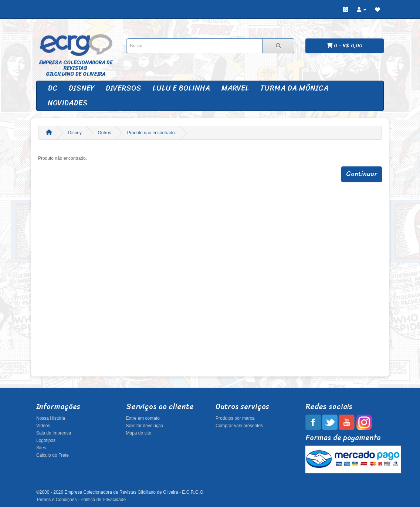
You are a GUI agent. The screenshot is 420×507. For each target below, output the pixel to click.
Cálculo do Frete (52, 455)
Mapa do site (139, 433)
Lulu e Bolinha (181, 88)
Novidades (68, 103)
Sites (41, 447)
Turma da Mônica (294, 88)
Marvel (235, 88)
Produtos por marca (235, 418)
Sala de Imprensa (53, 433)
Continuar (361, 174)
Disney (81, 88)
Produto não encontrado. (151, 132)
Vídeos (43, 425)
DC (52, 88)
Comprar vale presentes (239, 425)
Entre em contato (143, 418)
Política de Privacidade (103, 499)
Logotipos (45, 440)
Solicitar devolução (144, 425)
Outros (104, 132)
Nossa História (50, 418)
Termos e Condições (56, 499)
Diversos (123, 88)
